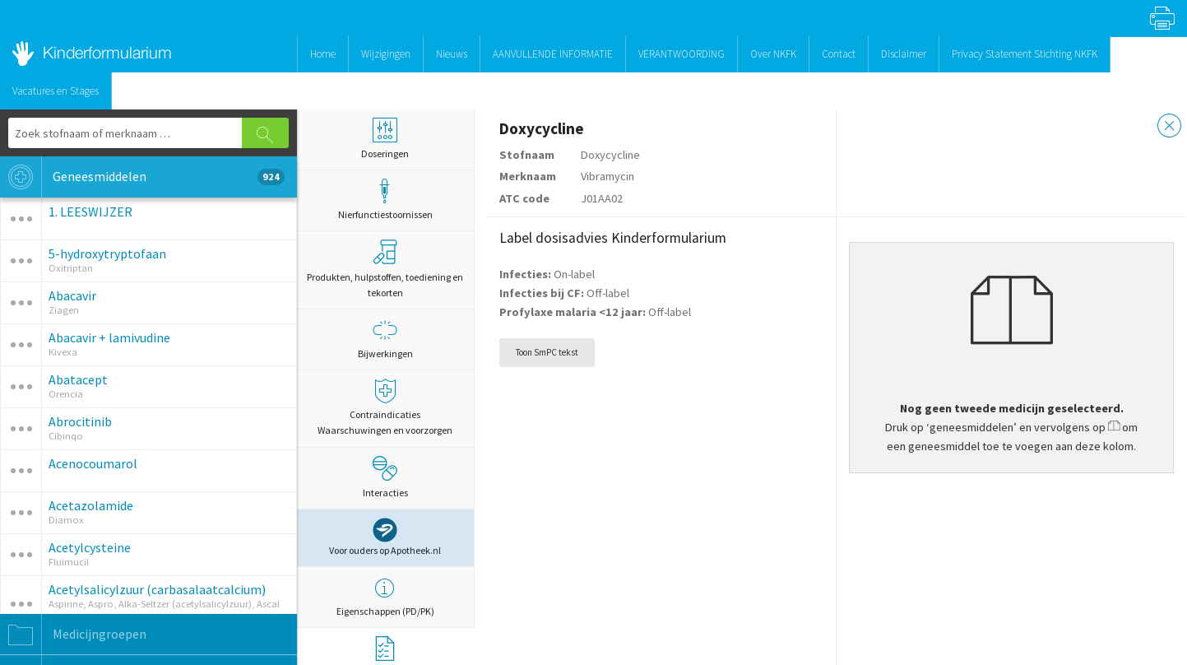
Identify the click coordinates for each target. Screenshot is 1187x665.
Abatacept (78, 379)
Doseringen (385, 139)
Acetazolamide (91, 505)
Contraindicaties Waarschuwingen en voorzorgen (385, 407)
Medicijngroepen (73, 634)
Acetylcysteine (90, 547)
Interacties (385, 477)
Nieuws (451, 54)
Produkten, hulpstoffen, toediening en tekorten (385, 268)
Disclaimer (903, 54)
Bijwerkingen (385, 339)
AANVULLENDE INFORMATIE (553, 54)
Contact (838, 54)
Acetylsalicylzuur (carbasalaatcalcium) (157, 589)
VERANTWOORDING (681, 54)
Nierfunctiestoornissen (385, 200)
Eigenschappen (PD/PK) (385, 596)
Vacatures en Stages (55, 91)
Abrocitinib (80, 421)
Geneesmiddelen (142, 177)
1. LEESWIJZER (90, 211)
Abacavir (72, 295)
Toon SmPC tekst (547, 352)
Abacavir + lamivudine (109, 337)
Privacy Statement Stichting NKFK (1024, 54)
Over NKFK (773, 54)
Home (323, 54)
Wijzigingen (385, 54)
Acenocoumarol (93, 463)
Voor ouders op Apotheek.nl (385, 537)
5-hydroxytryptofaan (107, 253)
